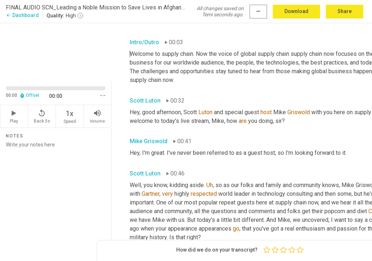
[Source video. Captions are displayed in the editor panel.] (56, 51)
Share (344, 11)
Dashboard (22, 15)
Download (296, 11)
